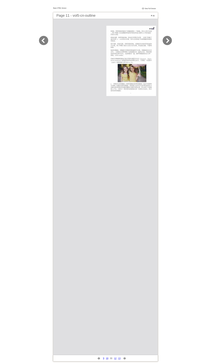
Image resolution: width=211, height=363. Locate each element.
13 (119, 358)
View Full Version (150, 8)
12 (115, 358)
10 (107, 358)
